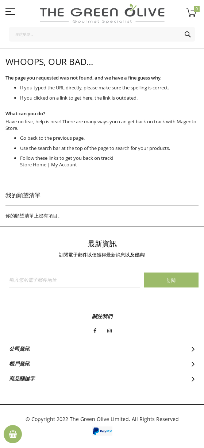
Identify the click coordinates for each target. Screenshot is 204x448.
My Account (64, 164)
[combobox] (102, 34)
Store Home (33, 164)
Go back (29, 138)
